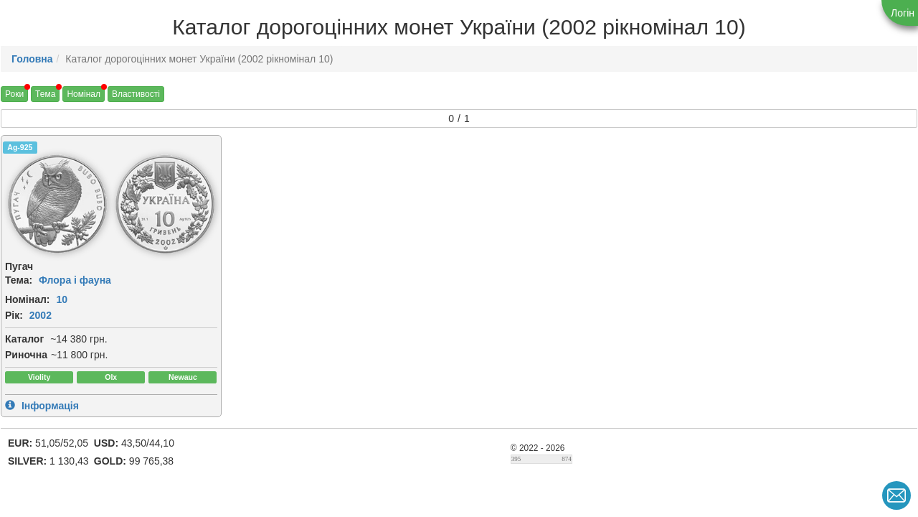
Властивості (136, 94)
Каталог (24, 339)
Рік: (14, 315)
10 (61, 299)
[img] (57, 204)
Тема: (18, 280)
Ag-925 (19, 147)
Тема (45, 94)
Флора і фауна (75, 280)
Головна (32, 59)
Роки (14, 94)
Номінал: (27, 299)
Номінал (83, 94)
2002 (40, 315)
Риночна (26, 355)
